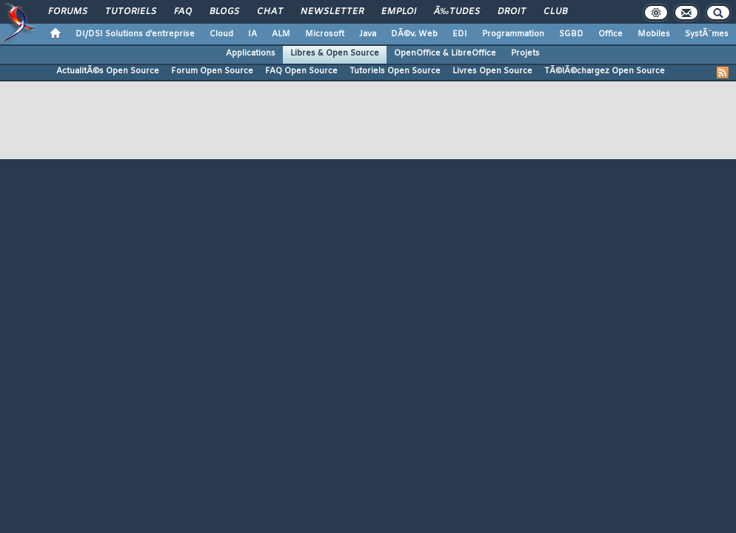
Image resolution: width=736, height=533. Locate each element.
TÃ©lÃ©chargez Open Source (604, 71)
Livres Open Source (492, 71)
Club (555, 12)
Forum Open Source (212, 71)
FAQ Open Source (301, 71)
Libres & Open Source (334, 53)
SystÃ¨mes (707, 34)
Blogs (224, 12)
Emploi (399, 12)
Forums (68, 12)
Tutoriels (131, 12)
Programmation (513, 34)
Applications (250, 53)
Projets (525, 53)
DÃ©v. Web (414, 34)
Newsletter (332, 12)
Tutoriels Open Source (395, 71)
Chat (269, 12)
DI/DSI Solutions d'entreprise (135, 34)
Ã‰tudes (456, 12)
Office (610, 34)
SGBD (571, 34)
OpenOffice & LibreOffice (445, 53)
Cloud (221, 34)
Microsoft (324, 34)
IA (252, 34)
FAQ (183, 12)
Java (367, 34)
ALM (281, 34)
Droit (511, 12)
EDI (459, 34)
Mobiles (654, 34)
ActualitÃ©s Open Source (107, 71)
